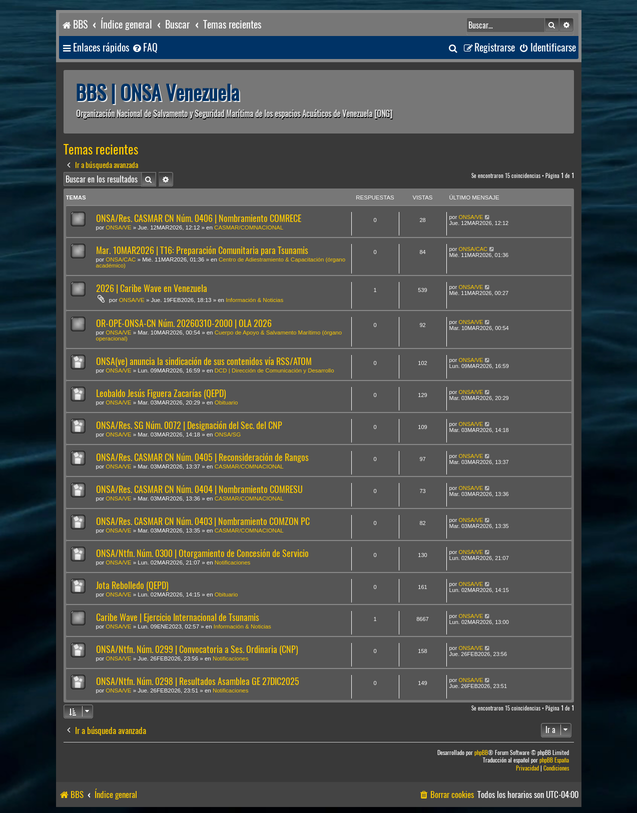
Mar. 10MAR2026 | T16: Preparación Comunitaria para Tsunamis (202, 250)
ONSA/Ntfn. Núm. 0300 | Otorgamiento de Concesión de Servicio (202, 553)
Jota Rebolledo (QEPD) (132, 585)
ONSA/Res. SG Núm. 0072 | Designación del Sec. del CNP (189, 425)
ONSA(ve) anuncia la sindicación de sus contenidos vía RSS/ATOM (204, 361)
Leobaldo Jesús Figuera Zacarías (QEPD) (161, 393)
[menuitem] (145, 47)
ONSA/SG (228, 435)
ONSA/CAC (121, 259)
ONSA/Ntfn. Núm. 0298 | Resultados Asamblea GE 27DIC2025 (197, 681)
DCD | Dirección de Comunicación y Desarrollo (274, 371)
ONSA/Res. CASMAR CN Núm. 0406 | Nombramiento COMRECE (198, 218)
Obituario (226, 403)
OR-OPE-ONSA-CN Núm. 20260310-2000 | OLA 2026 (184, 323)
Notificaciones (233, 563)
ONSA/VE (118, 227)
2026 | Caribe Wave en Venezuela (151, 288)
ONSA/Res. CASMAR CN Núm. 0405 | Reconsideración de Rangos (202, 457)
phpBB (481, 752)
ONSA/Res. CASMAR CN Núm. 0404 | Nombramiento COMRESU (199, 489)
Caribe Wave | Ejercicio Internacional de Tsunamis (177, 617)
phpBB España (554, 760)
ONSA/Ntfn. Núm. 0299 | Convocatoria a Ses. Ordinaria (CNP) (197, 649)
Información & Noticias (254, 300)
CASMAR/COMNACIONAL (248, 227)
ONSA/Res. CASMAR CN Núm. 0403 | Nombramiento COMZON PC (203, 521)
